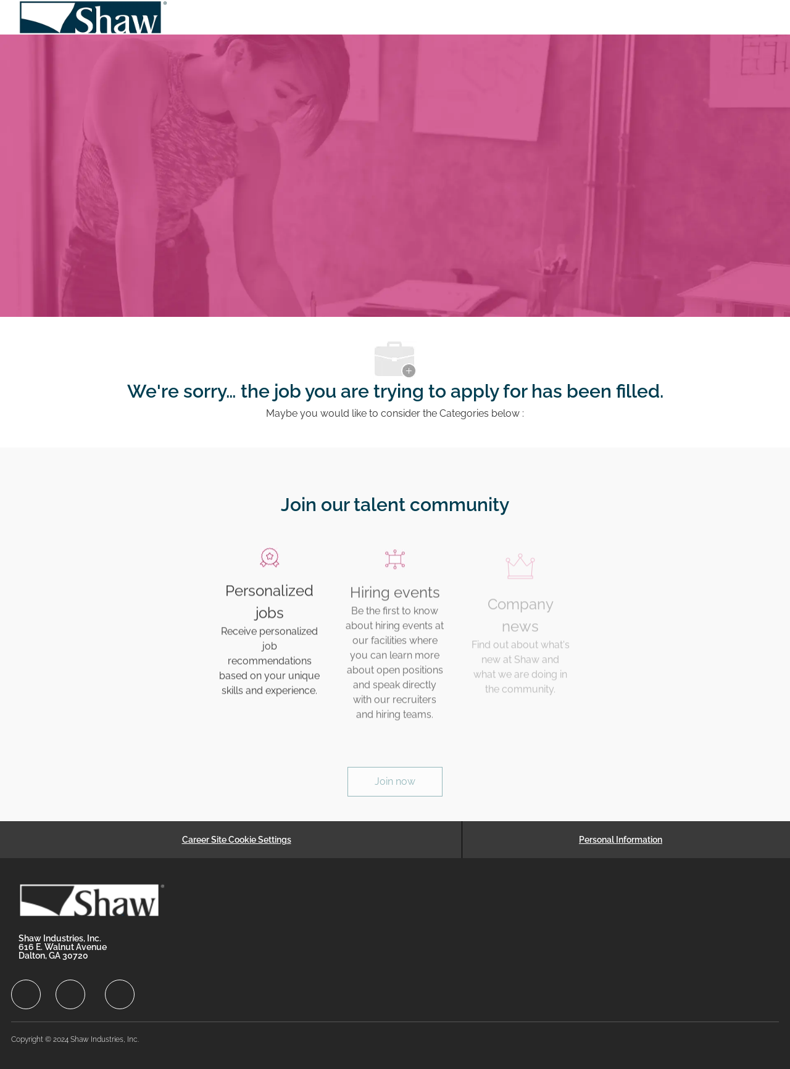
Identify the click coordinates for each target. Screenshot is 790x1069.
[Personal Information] (621, 839)
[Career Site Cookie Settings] (237, 839)
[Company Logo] (94, 17)
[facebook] (26, 994)
